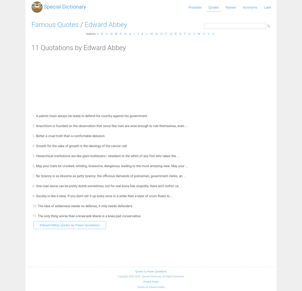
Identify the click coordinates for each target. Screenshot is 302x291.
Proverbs (195, 7)
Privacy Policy (151, 281)
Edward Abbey (106, 25)
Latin (267, 7)
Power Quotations (157, 271)
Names (231, 7)
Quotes (213, 7)
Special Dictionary (65, 7)
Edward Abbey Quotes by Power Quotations (70, 225)
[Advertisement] (151, 82)
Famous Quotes (55, 25)
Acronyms (250, 7)
